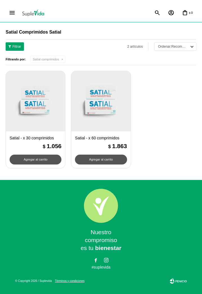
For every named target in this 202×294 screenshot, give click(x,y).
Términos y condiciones (70, 280)
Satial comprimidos (46, 59)
